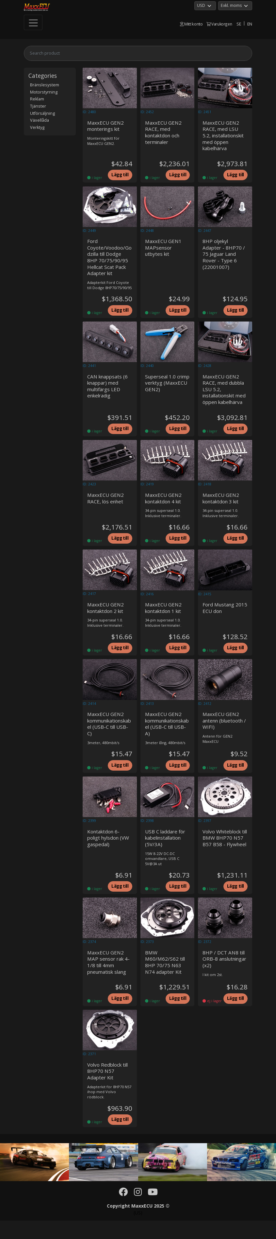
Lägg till (119, 176)
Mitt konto (191, 24)
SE (238, 24)
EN (249, 24)
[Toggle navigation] (33, 22)
